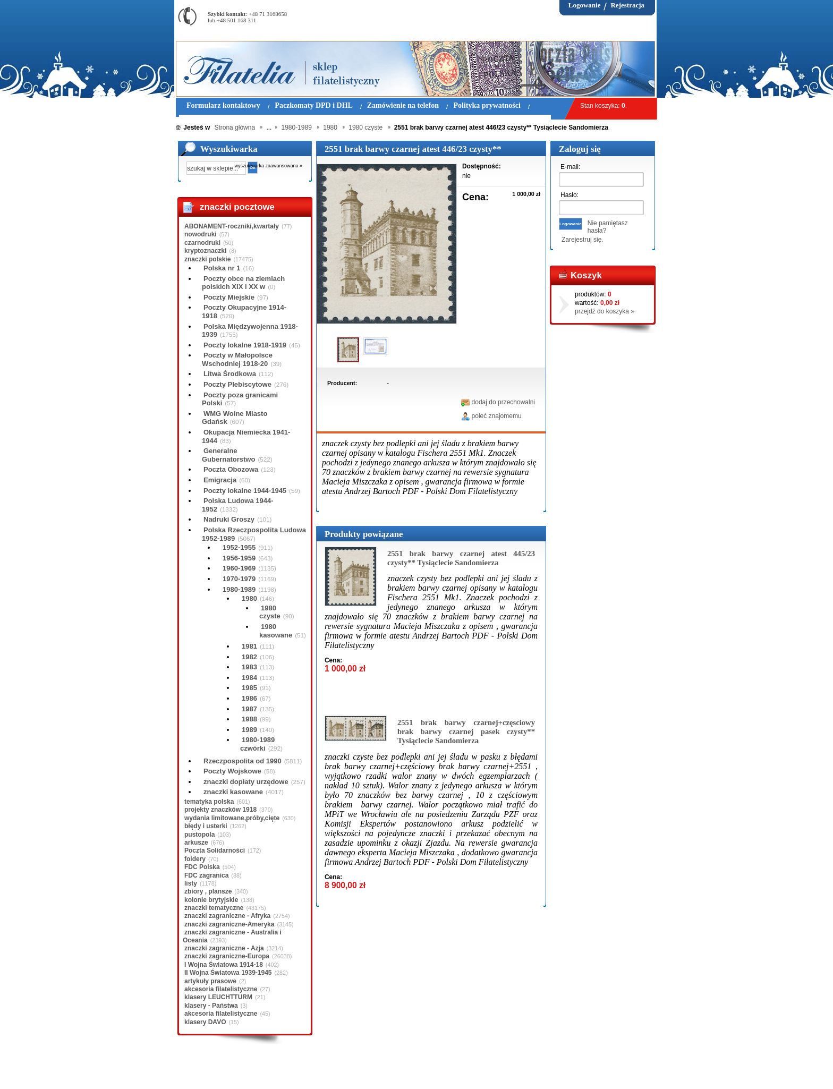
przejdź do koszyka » (604, 311)
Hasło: (569, 195)
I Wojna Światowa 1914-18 (223, 964)
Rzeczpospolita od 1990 (242, 761)
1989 (249, 730)
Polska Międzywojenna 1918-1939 (250, 330)
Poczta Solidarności (214, 850)
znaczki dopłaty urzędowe (245, 782)
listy (190, 883)
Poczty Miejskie (228, 297)
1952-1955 (239, 547)
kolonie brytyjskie (211, 900)
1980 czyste (269, 612)
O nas (241, 1072)
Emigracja (219, 480)
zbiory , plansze (208, 891)
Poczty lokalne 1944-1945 (244, 491)
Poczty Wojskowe (232, 771)
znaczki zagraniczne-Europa (226, 956)
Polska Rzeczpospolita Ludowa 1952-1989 (254, 534)
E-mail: (570, 167)
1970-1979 (239, 579)
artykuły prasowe (210, 981)
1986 (249, 698)
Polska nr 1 (221, 268)
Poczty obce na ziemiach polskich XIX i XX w (243, 283)
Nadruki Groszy (228, 519)
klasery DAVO (205, 1022)
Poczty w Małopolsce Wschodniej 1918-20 (237, 359)
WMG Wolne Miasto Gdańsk (234, 418)
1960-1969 (239, 568)
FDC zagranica (206, 875)
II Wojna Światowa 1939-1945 (228, 972)
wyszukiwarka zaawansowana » (269, 165)
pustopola (199, 834)
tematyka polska (209, 801)
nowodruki (200, 234)
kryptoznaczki (205, 250)
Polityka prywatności (380, 1072)
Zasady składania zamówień (300, 1072)
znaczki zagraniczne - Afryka (227, 916)
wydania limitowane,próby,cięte (231, 818)
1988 (249, 719)
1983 (249, 667)
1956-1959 (239, 558)
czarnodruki (202, 242)
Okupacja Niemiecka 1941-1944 (246, 436)
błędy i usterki (205, 826)
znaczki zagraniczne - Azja (224, 948)
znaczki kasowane (233, 792)
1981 (249, 646)
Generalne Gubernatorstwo (228, 455)
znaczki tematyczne (213, 908)
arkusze (196, 842)
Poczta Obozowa (230, 469)
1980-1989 (239, 589)
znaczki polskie (207, 259)
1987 (249, 709)
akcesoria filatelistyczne (220, 989)
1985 (249, 688)
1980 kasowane (275, 631)
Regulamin (207, 1072)
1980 (249, 598)
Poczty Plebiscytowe (237, 384)
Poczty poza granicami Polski (240, 399)
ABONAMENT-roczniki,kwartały (231, 226)
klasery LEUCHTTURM (218, 997)
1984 (249, 678)
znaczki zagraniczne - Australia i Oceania (232, 936)
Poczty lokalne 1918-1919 (244, 345)
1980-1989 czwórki (257, 744)
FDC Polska (202, 867)
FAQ (483, 1072)
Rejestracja (627, 5)
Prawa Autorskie (443, 1072)
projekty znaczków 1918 (220, 809)
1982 (249, 657)
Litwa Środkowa (229, 374)
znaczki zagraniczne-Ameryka (229, 924)
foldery (195, 859)
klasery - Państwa (211, 1005)
